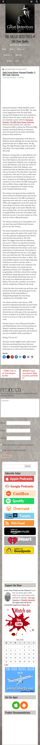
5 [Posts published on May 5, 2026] (10, 650)
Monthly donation (28, 600)
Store (17, 61)
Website (3, 438)
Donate (9, 61)
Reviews (7, 55)
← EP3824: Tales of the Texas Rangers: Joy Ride (9, 373)
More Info (26, 605)
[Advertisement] (18, 568)
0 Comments (21, 77)
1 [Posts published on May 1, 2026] (24, 647)
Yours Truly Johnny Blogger (10, 77)
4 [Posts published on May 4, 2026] (6, 650)
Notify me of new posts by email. (14, 450)
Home (4, 49)
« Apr (6, 665)
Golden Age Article (21, 69)
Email (3, 431)
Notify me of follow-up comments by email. (18, 445)
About (12, 49)
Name (3, 423)
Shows (19, 49)
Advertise (18, 55)
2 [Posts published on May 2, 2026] (29, 647)
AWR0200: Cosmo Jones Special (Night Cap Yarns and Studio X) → (30, 374)
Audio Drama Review (9, 69)
